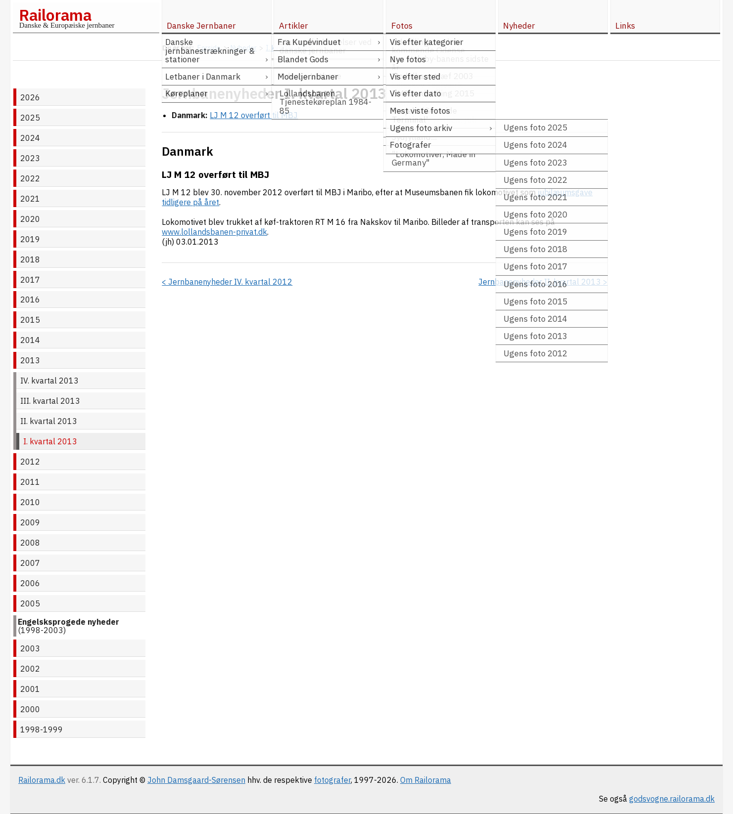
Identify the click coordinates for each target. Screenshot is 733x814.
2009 (30, 522)
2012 (30, 462)
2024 (30, 138)
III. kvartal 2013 (50, 401)
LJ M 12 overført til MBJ (254, 115)
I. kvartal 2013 (50, 441)
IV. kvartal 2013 (49, 381)
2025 (30, 118)
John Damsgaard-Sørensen (196, 780)
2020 (30, 219)
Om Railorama (425, 780)
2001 (30, 689)
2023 (30, 158)
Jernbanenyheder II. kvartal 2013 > (542, 282)
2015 (30, 320)
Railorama (55, 15)
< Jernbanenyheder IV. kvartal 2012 (227, 282)
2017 (30, 280)
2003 (30, 648)
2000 (30, 709)
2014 (30, 340)
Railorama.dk (41, 780)
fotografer (332, 780)
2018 (30, 259)
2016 (30, 299)
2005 (30, 603)
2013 (30, 360)
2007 (30, 563)
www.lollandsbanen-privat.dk (214, 232)
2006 (30, 583)
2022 (30, 178)
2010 (30, 502)
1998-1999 (41, 729)
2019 (30, 239)
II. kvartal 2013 (48, 421)
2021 (30, 199)
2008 (30, 543)
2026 (30, 97)
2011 (30, 482)
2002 (30, 669)
